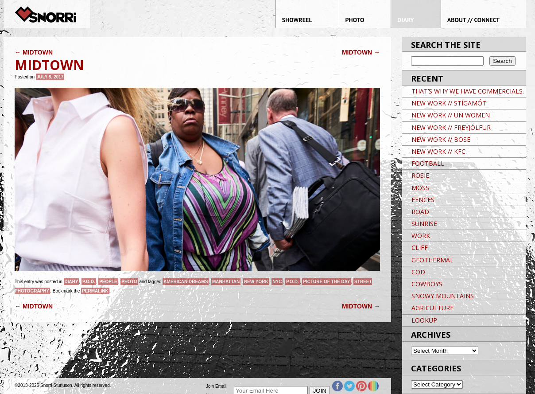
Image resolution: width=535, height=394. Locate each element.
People (108, 281)
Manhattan (226, 281)
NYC (277, 281)
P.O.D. (88, 281)
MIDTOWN (34, 52)
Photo (129, 281)
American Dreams (185, 281)
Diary (71, 281)
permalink (95, 291)
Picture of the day (326, 281)
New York (256, 281)
